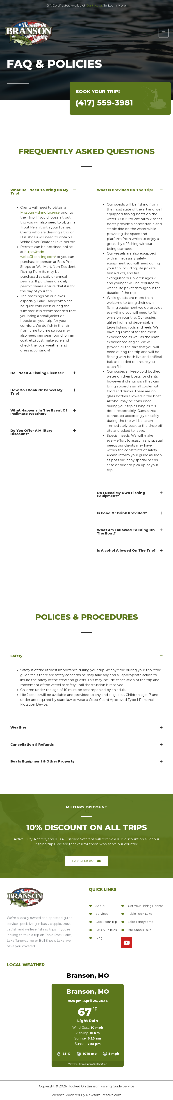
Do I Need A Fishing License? (37, 373)
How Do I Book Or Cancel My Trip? (36, 392)
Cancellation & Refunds (32, 744)
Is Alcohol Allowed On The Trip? (126, 550)
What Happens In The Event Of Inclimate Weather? (38, 412)
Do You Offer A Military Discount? (31, 432)
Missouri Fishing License (40, 212)
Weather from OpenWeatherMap (87, 1064)
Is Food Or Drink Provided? (122, 513)
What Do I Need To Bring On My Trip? (39, 191)
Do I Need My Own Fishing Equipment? (121, 494)
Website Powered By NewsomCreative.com (86, 1095)
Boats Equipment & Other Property (42, 761)
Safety (16, 656)
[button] (43, 192)
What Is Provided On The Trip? (125, 190)
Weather (18, 727)
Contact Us (94, 5)
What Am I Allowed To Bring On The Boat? (126, 531)
